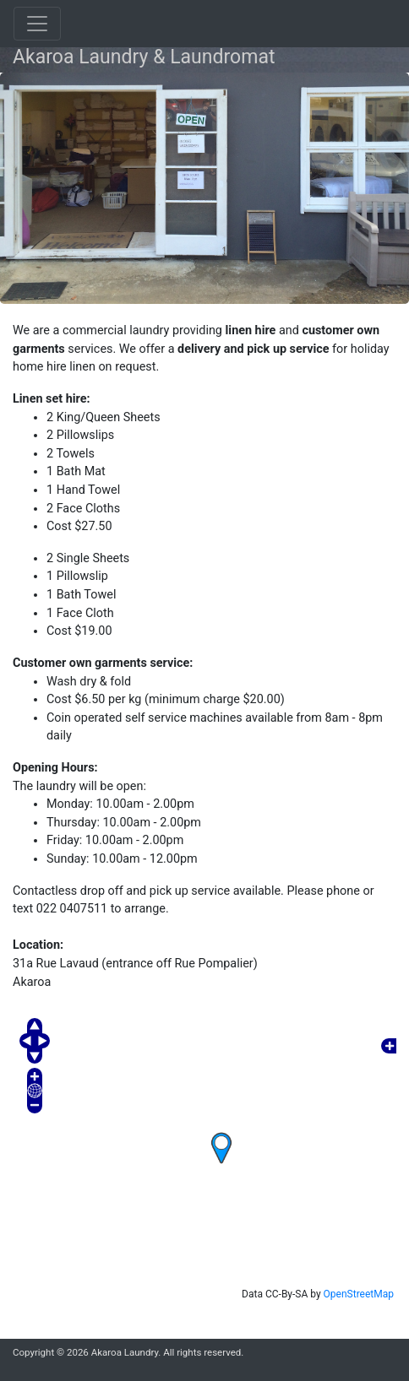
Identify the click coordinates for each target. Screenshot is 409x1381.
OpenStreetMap (359, 1294)
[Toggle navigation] (37, 24)
